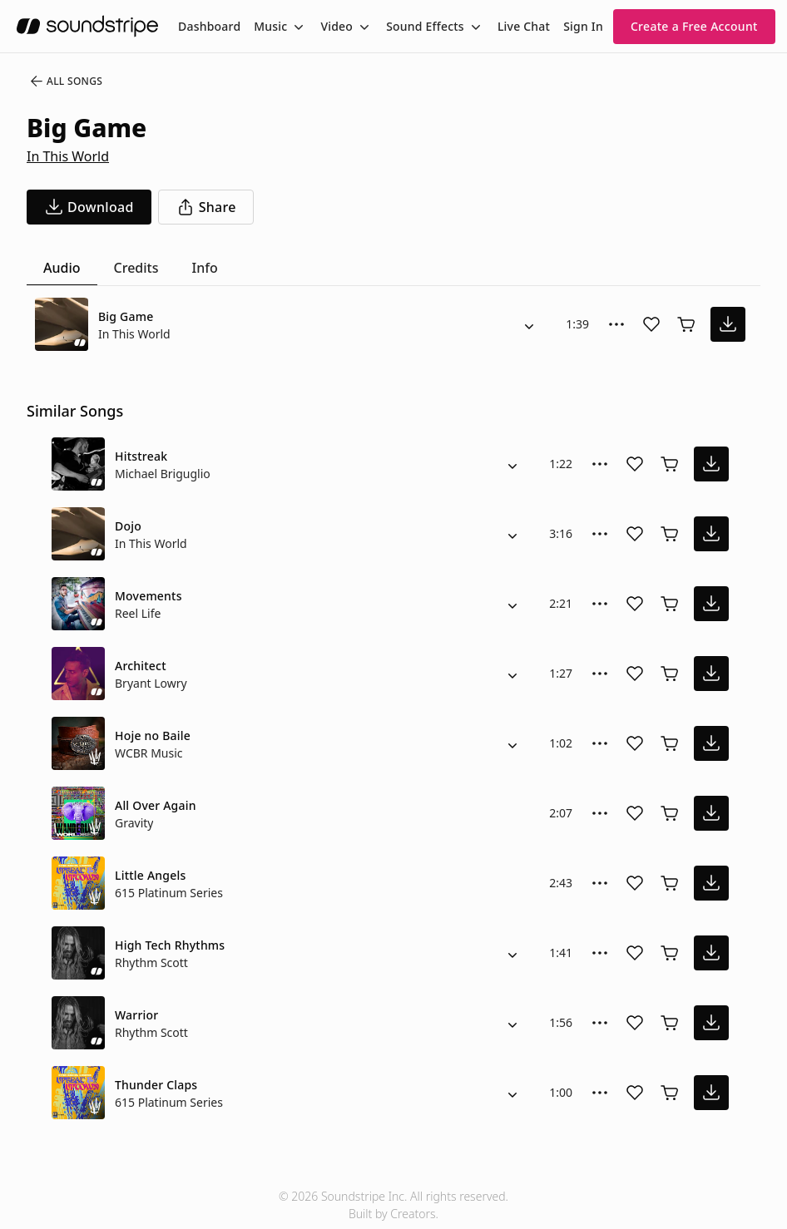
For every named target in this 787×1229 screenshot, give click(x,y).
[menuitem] (209, 26)
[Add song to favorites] (651, 324)
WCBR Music (149, 753)
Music (270, 26)
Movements (148, 596)
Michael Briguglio (162, 473)
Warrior (136, 1015)
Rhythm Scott (151, 962)
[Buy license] (686, 324)
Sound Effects (425, 26)
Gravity (134, 823)
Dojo (128, 526)
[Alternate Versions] (529, 324)
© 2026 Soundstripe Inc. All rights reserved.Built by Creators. (393, 1205)
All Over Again (155, 805)
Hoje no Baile (153, 735)
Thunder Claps (156, 1085)
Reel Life (138, 613)
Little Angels (150, 875)
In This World (68, 156)
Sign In (583, 26)
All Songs (65, 81)
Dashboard (209, 26)
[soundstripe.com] (87, 26)
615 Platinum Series (169, 893)
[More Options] (616, 324)
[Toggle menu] (297, 26)
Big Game (125, 316)
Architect (140, 666)
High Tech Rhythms (170, 945)
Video (336, 26)
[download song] (89, 207)
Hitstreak (141, 456)
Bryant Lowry (151, 683)
